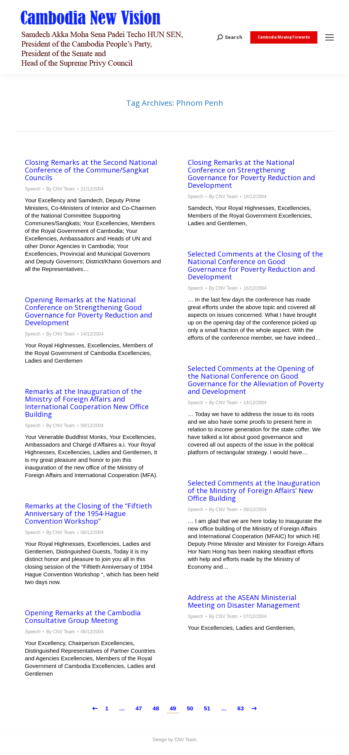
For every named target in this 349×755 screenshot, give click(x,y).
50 (190, 708)
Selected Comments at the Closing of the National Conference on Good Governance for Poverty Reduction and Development (255, 265)
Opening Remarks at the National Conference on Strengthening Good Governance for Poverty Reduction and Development (88, 311)
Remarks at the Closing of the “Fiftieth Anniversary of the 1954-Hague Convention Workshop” (88, 513)
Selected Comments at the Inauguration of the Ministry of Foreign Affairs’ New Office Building (254, 490)
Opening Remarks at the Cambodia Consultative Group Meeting (83, 616)
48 (156, 708)
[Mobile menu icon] (329, 37)
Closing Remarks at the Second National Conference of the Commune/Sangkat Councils (91, 169)
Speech (33, 189)
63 (240, 708)
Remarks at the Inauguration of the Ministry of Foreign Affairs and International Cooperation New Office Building (87, 402)
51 (207, 708)
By (60, 189)
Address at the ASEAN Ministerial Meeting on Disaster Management (244, 601)
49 (173, 708)
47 (139, 708)
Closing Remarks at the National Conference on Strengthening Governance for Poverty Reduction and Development (251, 173)
